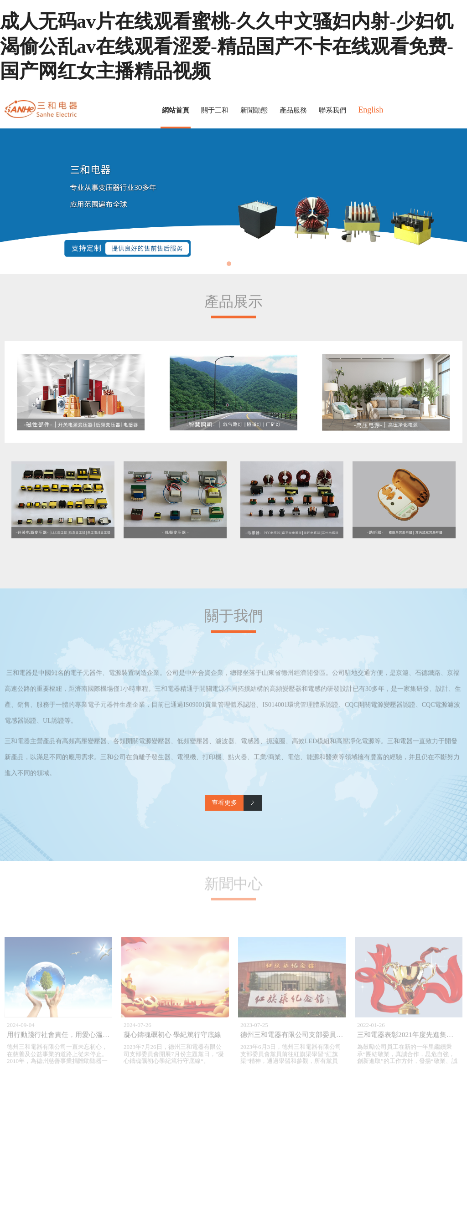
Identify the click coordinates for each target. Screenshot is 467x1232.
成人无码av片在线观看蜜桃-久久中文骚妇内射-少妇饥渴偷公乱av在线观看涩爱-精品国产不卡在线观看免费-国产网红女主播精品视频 (226, 46)
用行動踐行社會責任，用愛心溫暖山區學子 (72, 1039)
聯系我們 (332, 110)
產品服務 (293, 110)
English (370, 109)
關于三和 (214, 110)
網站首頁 (175, 110)
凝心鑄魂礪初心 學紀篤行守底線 (172, 1039)
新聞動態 (254, 110)
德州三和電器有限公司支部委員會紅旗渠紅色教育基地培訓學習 (336, 1039)
